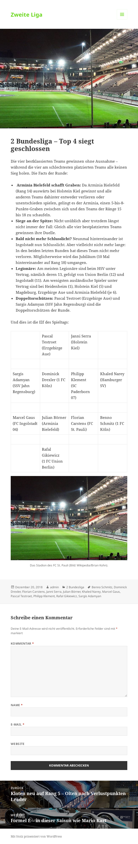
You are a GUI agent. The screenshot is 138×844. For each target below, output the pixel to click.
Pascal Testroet (21, 596)
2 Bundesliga (75, 587)
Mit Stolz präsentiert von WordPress (36, 836)
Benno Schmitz (102, 587)
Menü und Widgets (122, 19)
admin (54, 587)
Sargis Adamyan (89, 596)
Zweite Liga (26, 14)
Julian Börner (71, 591)
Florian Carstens (33, 591)
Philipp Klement (44, 596)
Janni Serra (54, 591)
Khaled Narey (91, 591)
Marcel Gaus (111, 591)
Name (17, 705)
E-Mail (18, 724)
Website (18, 744)
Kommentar (22, 643)
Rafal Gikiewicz (66, 596)
